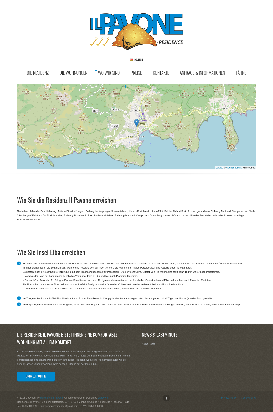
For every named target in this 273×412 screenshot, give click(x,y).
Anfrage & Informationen (202, 73)
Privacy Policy (229, 397)
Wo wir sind (109, 73)
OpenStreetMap (234, 167)
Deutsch (136, 60)
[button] (136, 123)
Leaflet (219, 167)
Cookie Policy (248, 397)
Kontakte (161, 73)
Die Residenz (38, 73)
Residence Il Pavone (51, 397)
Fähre (241, 73)
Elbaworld (103, 397)
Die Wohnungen (73, 73)
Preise (136, 73)
